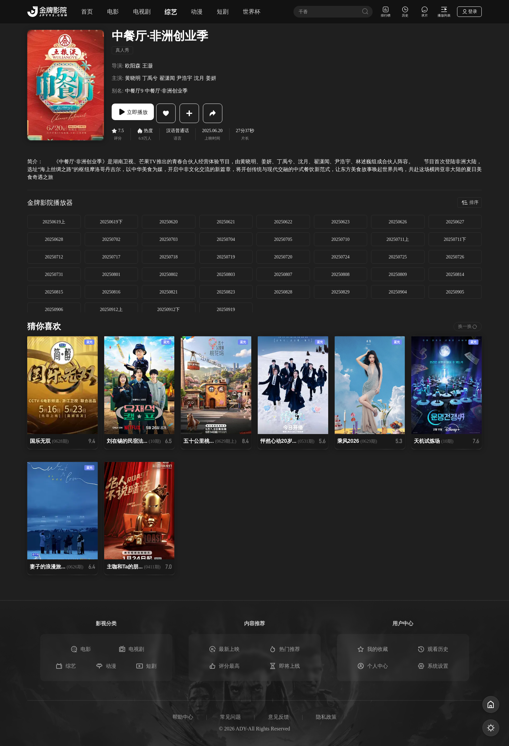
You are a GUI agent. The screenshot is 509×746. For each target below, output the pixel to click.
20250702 (111, 239)
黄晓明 (133, 78)
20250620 (168, 221)
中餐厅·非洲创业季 (166, 90)
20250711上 (398, 239)
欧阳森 (133, 65)
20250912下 (168, 309)
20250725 (398, 257)
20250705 (283, 239)
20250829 (340, 292)
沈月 (199, 78)
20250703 (168, 239)
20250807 (283, 274)
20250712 (54, 257)
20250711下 (455, 239)
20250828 (283, 292)
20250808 (340, 274)
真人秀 (122, 50)
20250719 (226, 257)
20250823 (226, 292)
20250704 (226, 239)
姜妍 (211, 78)
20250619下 (111, 221)
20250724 (340, 257)
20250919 (226, 309)
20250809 (398, 274)
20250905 (455, 292)
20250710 (340, 239)
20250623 (340, 221)
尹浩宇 (184, 78)
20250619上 (54, 221)
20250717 (111, 257)
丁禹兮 (150, 78)
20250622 (283, 221)
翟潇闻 (167, 78)
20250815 (54, 292)
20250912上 (111, 309)
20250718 (168, 257)
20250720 (283, 257)
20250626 (398, 221)
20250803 (226, 274)
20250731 (54, 274)
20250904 (398, 292)
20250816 (111, 292)
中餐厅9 (134, 90)
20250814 (455, 274)
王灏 (147, 65)
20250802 (168, 274)
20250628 (54, 239)
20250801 (111, 274)
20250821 (168, 292)
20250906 (54, 309)
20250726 (455, 257)
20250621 (226, 221)
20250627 (455, 221)
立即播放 (137, 113)
